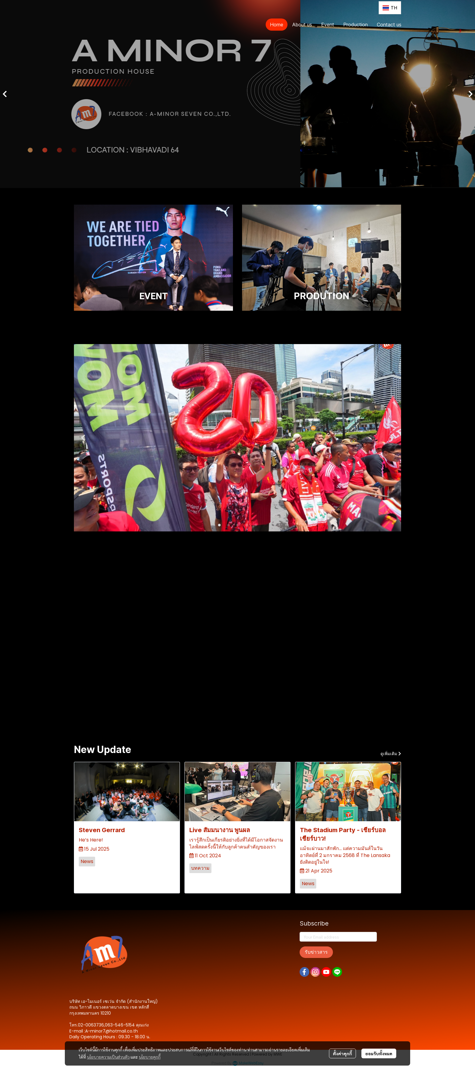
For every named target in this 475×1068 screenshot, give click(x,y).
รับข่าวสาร (316, 952)
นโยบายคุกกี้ (150, 1057)
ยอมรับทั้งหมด (378, 1053)
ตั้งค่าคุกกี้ (342, 1053)
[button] (390, 7)
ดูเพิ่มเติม (390, 754)
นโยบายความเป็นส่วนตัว (108, 1057)
